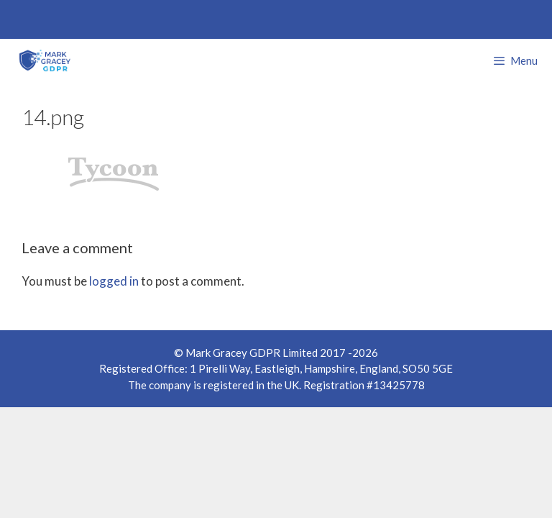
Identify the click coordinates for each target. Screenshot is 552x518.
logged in (114, 280)
